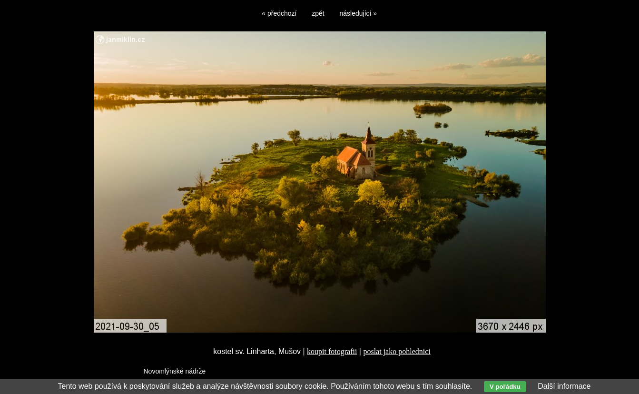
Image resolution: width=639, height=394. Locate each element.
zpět (318, 13)
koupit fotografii (332, 351)
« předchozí (279, 13)
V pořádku (505, 386)
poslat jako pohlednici (396, 351)
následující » (358, 13)
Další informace (564, 386)
